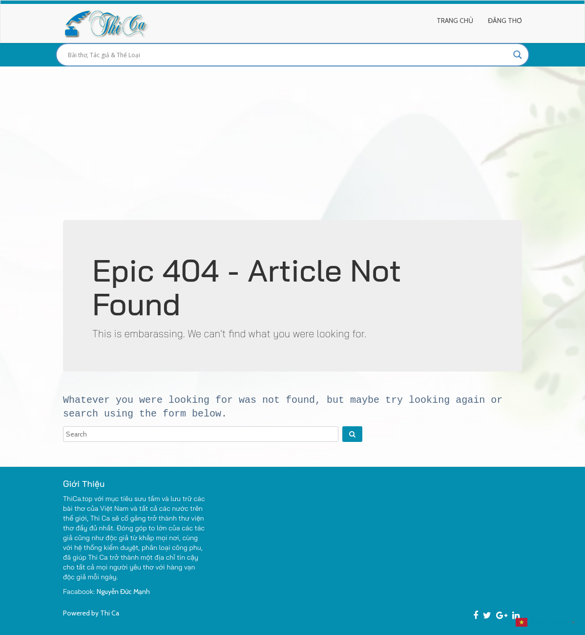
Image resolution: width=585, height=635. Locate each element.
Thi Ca (109, 613)
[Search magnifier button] (517, 55)
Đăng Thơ (505, 20)
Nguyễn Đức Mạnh (123, 591)
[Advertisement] (292, 139)
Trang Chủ (455, 20)
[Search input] (288, 55)
